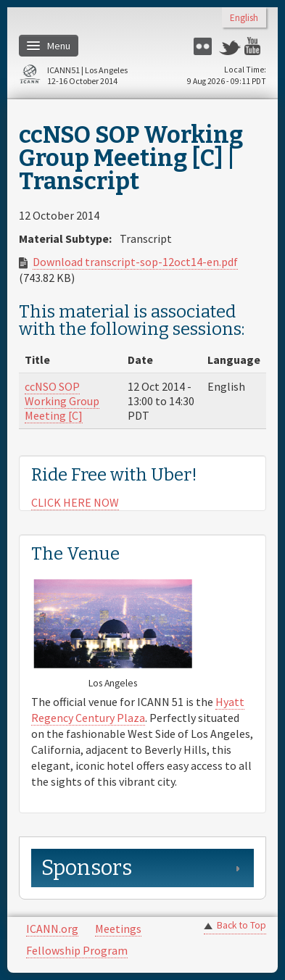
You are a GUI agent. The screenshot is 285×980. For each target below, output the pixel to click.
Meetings (118, 928)
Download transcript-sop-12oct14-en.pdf (135, 261)
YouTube (255, 46)
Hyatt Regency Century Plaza (137, 709)
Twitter (230, 46)
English (244, 18)
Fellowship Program (77, 950)
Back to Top (241, 925)
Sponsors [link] (86, 868)
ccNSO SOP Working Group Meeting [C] (62, 401)
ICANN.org (52, 928)
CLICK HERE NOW (75, 502)
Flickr (204, 46)
